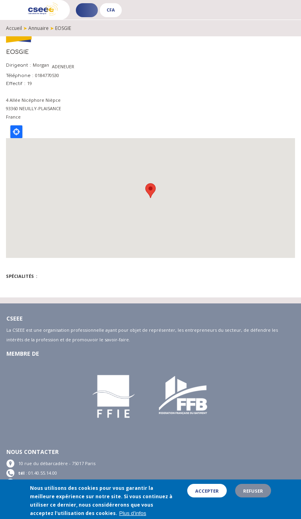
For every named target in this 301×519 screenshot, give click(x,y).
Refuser (253, 491)
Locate (16, 131)
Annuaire (38, 28)
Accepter (207, 491)
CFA (111, 10)
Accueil (14, 28)
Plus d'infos (132, 513)
